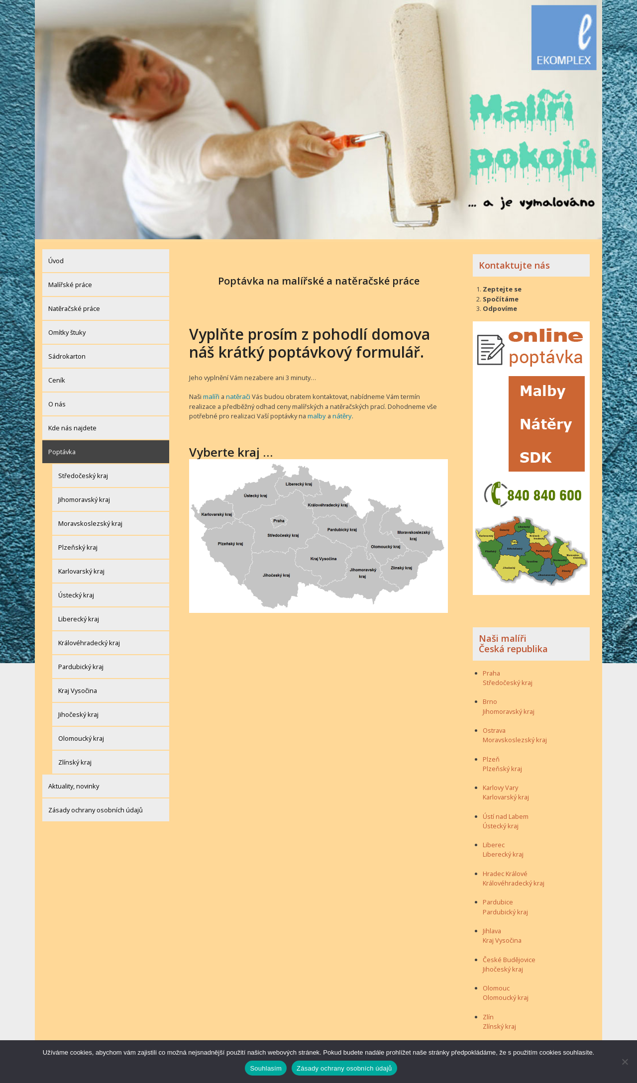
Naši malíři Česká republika (513, 641)
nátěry (311, 413)
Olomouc (496, 986)
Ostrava (494, 727)
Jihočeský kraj (78, 711)
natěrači (237, 394)
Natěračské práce (74, 305)
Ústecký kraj (76, 592)
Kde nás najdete (72, 425)
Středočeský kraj (83, 473)
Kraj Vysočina (77, 688)
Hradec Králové (505, 871)
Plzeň (491, 756)
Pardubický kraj (81, 664)
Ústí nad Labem (506, 813)
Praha (491, 670)
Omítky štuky (67, 329)
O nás (57, 401)
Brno (490, 699)
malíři (211, 394)
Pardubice (498, 899)
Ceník (56, 377)
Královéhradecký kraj (89, 640)
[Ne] (625, 1062)
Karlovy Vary (500, 785)
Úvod (56, 258)
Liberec (494, 842)
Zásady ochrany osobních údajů (95, 807)
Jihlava (492, 928)
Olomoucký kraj (81, 735)
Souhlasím (266, 1068)
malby (286, 413)
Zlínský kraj (75, 759)
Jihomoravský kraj (84, 496)
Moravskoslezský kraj (90, 520)
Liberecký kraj (78, 616)
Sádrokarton (67, 353)
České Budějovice (509, 957)
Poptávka (62, 449)
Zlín (488, 1014)
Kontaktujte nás (514, 263)
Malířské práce (70, 282)
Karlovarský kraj (81, 568)
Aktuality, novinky (73, 783)
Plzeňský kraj (78, 544)
